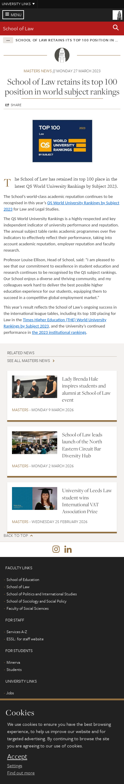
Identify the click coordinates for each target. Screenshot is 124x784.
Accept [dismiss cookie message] (17, 756)
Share (16, 104)
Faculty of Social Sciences (28, 608)
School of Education (23, 579)
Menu (16, 15)
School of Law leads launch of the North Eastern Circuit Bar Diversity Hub (82, 445)
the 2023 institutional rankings (59, 332)
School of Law (18, 28)
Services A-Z (17, 632)
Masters (20, 410)
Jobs (10, 693)
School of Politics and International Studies (42, 594)
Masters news (38, 71)
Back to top (16, 535)
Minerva (13, 662)
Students (14, 669)
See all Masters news (28, 361)
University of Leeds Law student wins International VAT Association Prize (87, 501)
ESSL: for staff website (25, 639)
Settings (14, 765)
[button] (116, 28)
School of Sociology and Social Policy (36, 601)
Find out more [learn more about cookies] (21, 772)
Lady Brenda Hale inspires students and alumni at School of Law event (86, 389)
